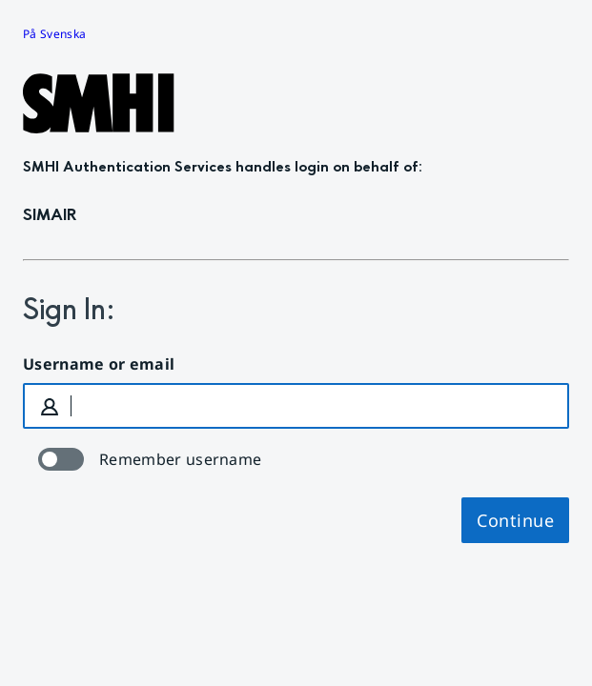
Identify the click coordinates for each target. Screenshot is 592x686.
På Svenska (54, 34)
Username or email (98, 363)
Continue (515, 520)
